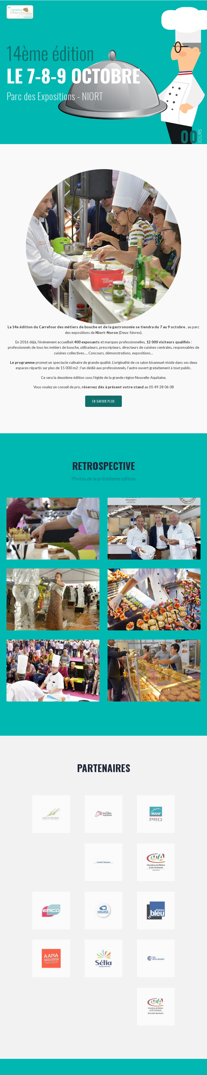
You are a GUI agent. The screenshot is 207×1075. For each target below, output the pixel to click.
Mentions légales (89, 1058)
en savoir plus (103, 401)
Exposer (154, 13)
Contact (188, 13)
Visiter (172, 13)
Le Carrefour (131, 13)
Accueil (111, 13)
